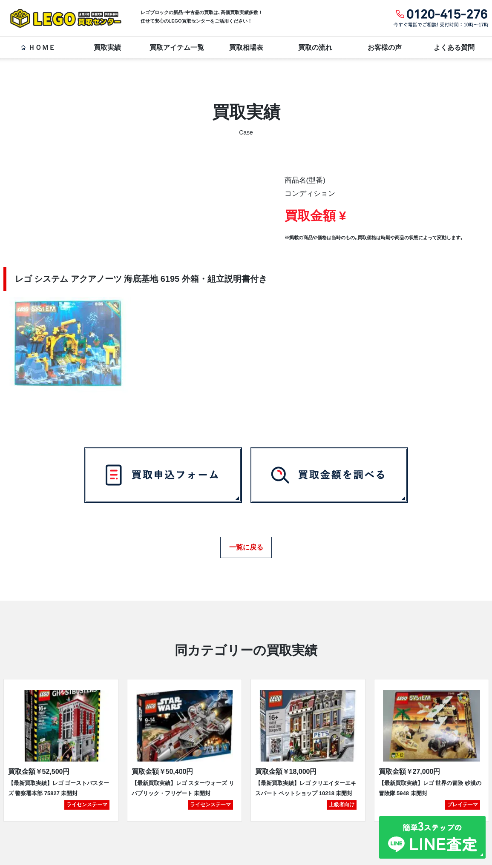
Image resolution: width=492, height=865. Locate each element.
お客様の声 (385, 47)
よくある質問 (454, 47)
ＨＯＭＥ (37, 47)
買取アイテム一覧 (177, 47)
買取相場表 (246, 47)
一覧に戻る (246, 544)
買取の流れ (315, 47)
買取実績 (107, 47)
